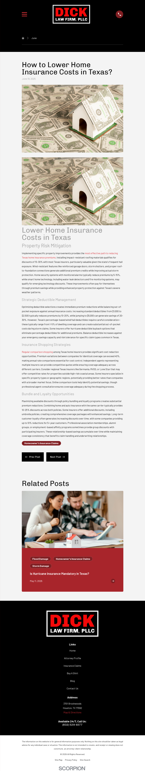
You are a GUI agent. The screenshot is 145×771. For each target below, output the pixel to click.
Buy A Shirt (72, 673)
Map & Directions (72, 712)
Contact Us (72, 688)
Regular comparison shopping (37, 351)
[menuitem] (58, 760)
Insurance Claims (72, 665)
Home (72, 650)
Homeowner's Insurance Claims (41, 443)
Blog (72, 680)
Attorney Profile (72, 658)
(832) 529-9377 (72, 724)
